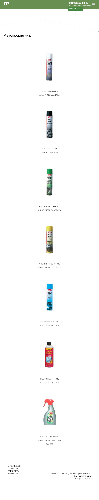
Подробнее (49, 99)
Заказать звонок (75, 9)
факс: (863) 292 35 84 (82, 476)
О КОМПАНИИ (14, 466)
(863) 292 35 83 (57, 474)
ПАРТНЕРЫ (13, 468)
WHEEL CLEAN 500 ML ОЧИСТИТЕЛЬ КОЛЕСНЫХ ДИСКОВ (49, 440)
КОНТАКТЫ (13, 474)
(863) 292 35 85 (84, 474)
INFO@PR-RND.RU (83, 479)
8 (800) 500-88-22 (78, 3)
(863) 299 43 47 (71, 474)
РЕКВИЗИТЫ (13, 471)
